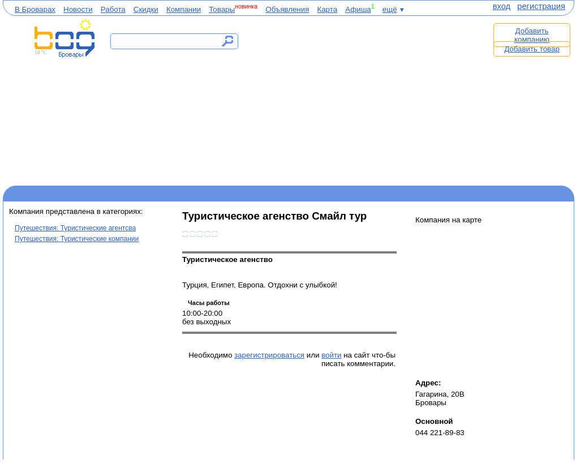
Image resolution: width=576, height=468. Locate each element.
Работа (113, 9)
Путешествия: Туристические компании (77, 239)
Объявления (287, 9)
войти (331, 355)
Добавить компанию (531, 35)
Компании (183, 9)
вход (501, 6)
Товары (222, 9)
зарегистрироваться (269, 355)
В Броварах (35, 9)
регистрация (541, 6)
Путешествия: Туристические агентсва (75, 228)
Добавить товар (532, 49)
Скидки (146, 9)
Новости (78, 9)
